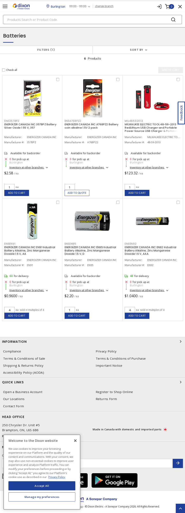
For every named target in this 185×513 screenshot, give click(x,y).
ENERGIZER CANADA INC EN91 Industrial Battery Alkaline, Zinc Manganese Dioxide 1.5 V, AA (29, 250)
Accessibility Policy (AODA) (23, 372)
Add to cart (17, 193)
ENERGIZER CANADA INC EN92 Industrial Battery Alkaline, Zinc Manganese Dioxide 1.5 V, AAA (150, 250)
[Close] (75, 440)
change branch (104, 6)
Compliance (12, 351)
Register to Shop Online (114, 392)
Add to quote (76, 193)
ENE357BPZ (11, 121)
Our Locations (13, 399)
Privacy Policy (106, 351)
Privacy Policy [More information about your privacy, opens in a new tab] (56, 477)
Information (92, 341)
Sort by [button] (136, 50)
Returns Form (106, 399)
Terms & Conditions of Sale (24, 358)
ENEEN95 (70, 243)
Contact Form (13, 406)
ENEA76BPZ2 (73, 121)
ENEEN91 (9, 243)
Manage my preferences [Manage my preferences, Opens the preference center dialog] (41, 497)
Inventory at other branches (26, 167)
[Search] (92, 19)
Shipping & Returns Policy (23, 365)
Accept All (42, 486)
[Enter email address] (87, 463)
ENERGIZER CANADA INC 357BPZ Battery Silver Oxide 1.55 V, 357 (30, 126)
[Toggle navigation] (5, 6)
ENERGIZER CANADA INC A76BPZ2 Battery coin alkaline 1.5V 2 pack (92, 126)
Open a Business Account (22, 392)
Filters (46, 50)
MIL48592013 (134, 121)
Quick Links (92, 382)
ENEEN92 (130, 243)
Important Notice (109, 365)
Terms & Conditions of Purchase (121, 358)
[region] (41, 472)
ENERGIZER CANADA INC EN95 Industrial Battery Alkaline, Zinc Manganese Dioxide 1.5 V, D (90, 250)
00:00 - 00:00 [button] (77, 6)
